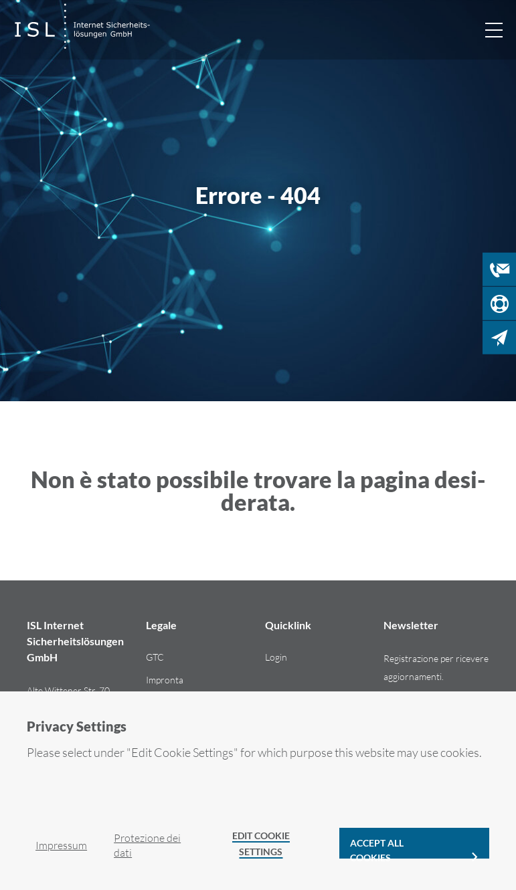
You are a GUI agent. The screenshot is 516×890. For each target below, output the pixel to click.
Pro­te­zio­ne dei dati (147, 845)
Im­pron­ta (164, 679)
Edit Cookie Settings (261, 843)
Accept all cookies (377, 848)
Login (276, 657)
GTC (155, 657)
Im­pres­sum (61, 845)
